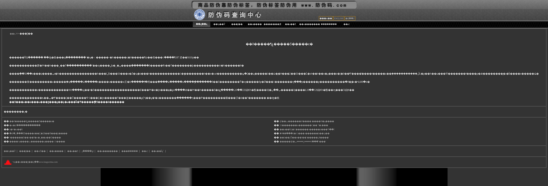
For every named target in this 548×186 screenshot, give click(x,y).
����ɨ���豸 (272, 24)
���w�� (326, 18)
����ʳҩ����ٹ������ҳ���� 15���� (37, 141)
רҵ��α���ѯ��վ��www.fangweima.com (34, 162)
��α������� (309, 24)
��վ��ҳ (201, 24)
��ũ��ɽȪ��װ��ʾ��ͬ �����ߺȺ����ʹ (304, 137)
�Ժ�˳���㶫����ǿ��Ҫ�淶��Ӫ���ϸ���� (38, 133)
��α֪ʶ (346, 24)
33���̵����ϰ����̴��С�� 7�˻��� (304, 125)
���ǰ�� (237, 24)
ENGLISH (338, 18)
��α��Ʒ (290, 24)
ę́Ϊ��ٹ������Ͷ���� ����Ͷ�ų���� (307, 121)
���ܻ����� (329, 24)
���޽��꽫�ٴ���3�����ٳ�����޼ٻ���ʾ (303, 141)
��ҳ (12, 34)
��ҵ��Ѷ (219, 24)
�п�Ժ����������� (24, 125)
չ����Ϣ (87, 151)
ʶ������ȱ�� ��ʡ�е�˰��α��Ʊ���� (35, 137)
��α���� (255, 24)
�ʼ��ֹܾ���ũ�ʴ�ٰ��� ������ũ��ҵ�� (305, 133)
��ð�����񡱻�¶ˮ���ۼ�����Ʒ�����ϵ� (31, 121)
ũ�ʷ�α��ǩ (15, 129)
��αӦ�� (40, 151)
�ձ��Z (349, 18)
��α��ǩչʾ (157, 151)
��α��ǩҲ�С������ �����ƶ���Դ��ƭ (307, 129)
